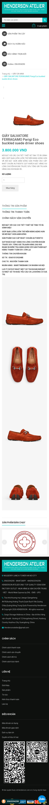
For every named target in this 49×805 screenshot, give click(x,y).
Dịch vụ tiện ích (8, 732)
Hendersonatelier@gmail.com (16, 628)
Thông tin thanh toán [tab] (16, 212)
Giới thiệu (5, 685)
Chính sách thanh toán (11, 648)
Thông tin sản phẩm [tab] (14, 205)
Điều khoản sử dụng (10, 723)
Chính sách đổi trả (9, 657)
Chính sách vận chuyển (11, 652)
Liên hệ (5, 704)
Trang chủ (6, 74)
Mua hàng (10, 188)
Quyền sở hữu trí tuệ (10, 737)
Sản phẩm (6, 690)
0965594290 (13, 801)
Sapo (44, 790)
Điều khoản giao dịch (10, 728)
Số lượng (6, 174)
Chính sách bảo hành (10, 662)
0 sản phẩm (42, 26)
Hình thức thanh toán (10, 699)
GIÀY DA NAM (18, 74)
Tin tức (5, 695)
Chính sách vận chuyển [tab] (16, 218)
